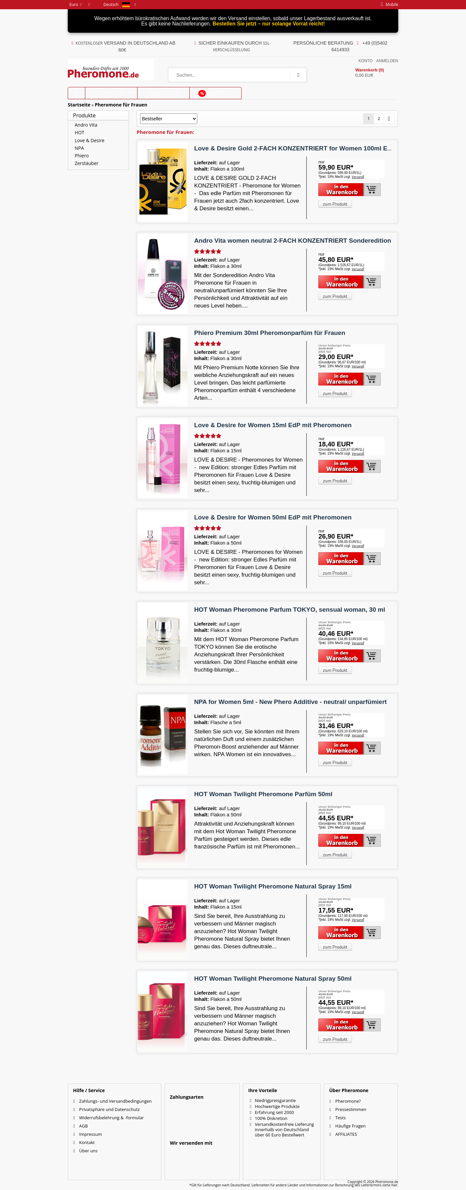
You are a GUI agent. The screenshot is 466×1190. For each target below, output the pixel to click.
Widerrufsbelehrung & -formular (111, 1118)
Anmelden (387, 61)
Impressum (90, 1134)
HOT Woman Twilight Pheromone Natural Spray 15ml (272, 886)
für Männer (163, 93)
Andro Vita (86, 125)
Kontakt (87, 1142)
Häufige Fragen (350, 1126)
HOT (79, 132)
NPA (79, 148)
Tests (340, 1118)
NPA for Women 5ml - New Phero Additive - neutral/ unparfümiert (290, 701)
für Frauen (111, 93)
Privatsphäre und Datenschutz (109, 1109)
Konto (365, 61)
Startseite (79, 105)
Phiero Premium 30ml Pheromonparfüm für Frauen (269, 332)
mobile (388, 4)
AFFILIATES (346, 1134)
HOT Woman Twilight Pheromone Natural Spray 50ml (272, 978)
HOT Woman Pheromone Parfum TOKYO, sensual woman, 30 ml (289, 609)
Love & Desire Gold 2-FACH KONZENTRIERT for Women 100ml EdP (294, 148)
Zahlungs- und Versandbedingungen (115, 1101)
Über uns (88, 1151)
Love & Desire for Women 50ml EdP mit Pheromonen (273, 517)
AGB (83, 1126)
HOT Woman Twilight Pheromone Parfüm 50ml (263, 794)
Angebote (215, 93)
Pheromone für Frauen (121, 105)
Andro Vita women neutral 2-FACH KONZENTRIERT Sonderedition (292, 240)
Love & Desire (89, 140)
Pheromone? (348, 1101)
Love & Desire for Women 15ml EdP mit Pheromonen (273, 425)
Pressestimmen (351, 1109)
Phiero (82, 155)
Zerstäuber (86, 163)
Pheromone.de (386, 1181)
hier (394, 1185)
